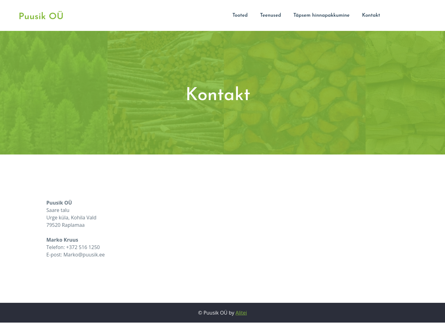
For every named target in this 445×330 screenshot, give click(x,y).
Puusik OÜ (41, 17)
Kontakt (371, 15)
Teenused (270, 15)
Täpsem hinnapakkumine (321, 15)
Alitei (241, 312)
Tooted (240, 15)
